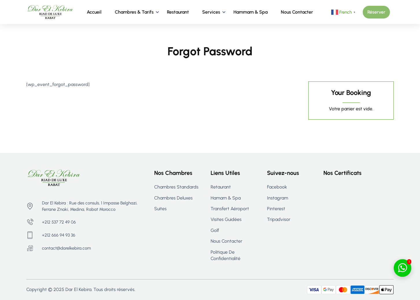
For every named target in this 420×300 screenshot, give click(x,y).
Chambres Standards (176, 187)
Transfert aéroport (230, 208)
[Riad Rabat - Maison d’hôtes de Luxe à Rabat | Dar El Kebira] (50, 11)
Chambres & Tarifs (134, 12)
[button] (376, 12)
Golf (215, 230)
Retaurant (221, 187)
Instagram (277, 198)
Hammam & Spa (250, 12)
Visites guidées (226, 219)
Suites (160, 208)
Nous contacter (297, 12)
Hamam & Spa (226, 198)
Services (211, 12)
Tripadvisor (278, 219)
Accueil (94, 12)
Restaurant (178, 12)
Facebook (277, 187)
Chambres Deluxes (173, 198)
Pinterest (276, 208)
